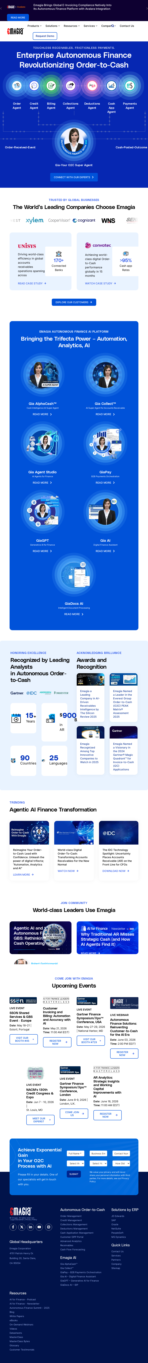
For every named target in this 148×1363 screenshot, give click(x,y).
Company (108, 26)
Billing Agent (51, 105)
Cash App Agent (111, 107)
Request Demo (45, 36)
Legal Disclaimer (17, 1219)
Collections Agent (70, 105)
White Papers (17, 1316)
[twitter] (21, 1227)
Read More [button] (18, 17)
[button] (1, 8)
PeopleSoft (117, 1232)
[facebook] (13, 1227)
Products (35, 26)
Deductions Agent (92, 105)
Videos (13, 1328)
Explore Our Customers (74, 302)
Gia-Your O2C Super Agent (74, 165)
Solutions (52, 26)
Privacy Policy (31, 1219)
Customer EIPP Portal (71, 1237)
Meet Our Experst (42, 1120)
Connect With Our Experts (74, 177)
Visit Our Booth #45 (24, 1039)
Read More (90, 954)
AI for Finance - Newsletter (24, 1303)
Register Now (58, 1042)
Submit (73, 1174)
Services (91, 26)
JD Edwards (117, 1216)
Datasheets (16, 1332)
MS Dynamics (118, 1237)
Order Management (71, 1216)
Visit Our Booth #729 (91, 1041)
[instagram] (48, 1227)
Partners (116, 1259)
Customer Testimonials (22, 1349)
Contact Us (127, 26)
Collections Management (73, 1224)
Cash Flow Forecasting (72, 1249)
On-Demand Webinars (21, 1324)
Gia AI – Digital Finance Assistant (78, 1276)
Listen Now (24, 956)
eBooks (14, 1320)
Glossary (14, 1345)
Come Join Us (74, 1114)
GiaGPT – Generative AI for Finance (79, 1280)
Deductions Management (74, 1228)
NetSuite (116, 1228)
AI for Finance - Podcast (23, 1299)
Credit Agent (34, 105)
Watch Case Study (100, 283)
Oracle (114, 1224)
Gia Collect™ (66, 1268)
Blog (12, 1312)
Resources (72, 26)
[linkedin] (30, 1227)
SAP (113, 1220)
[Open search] (112, 26)
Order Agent (17, 105)
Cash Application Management (76, 1232)
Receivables (66, 1245)
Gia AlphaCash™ (68, 1264)
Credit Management (71, 1220)
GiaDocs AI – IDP (69, 1284)
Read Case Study (32, 283)
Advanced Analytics (71, 1241)
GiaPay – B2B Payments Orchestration (80, 1272)
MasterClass (16, 1337)
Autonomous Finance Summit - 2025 (30, 1307)
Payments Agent (130, 105)
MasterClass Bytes (20, 1341)
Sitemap (115, 1268)
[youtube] (39, 1227)
